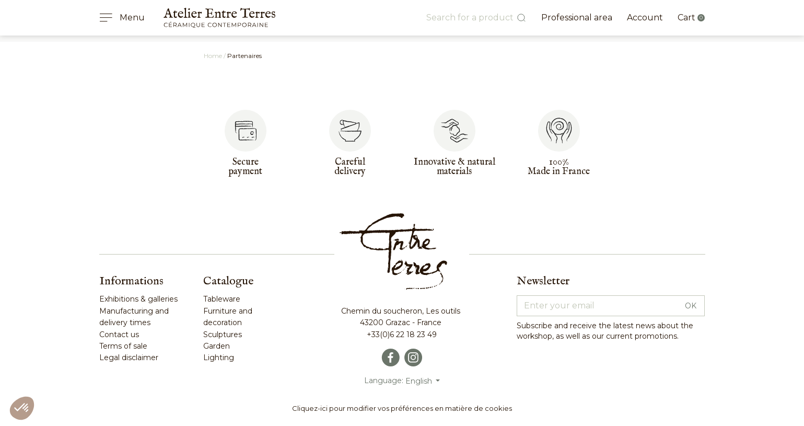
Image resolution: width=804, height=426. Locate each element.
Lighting (218, 357)
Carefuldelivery (350, 167)
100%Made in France (559, 167)
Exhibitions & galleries (138, 299)
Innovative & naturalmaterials (454, 167)
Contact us (119, 334)
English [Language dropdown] (419, 381)
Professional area (576, 17)
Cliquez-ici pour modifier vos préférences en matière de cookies (402, 408)
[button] (21, 408)
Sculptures (222, 334)
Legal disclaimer (128, 357)
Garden (216, 346)
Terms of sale (123, 346)
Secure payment (245, 167)
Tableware (221, 299)
